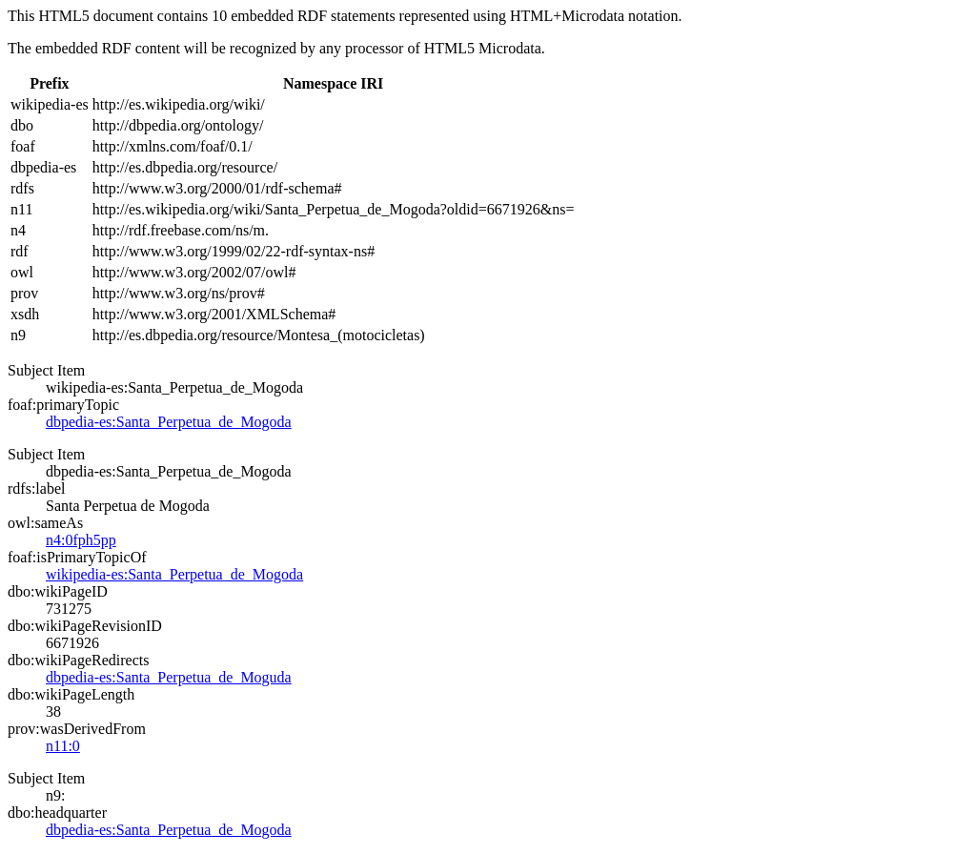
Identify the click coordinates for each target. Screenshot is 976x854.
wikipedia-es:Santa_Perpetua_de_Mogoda (174, 574)
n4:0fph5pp (81, 540)
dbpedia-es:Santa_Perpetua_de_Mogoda (169, 422)
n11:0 (63, 746)
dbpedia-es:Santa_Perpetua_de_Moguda (169, 677)
